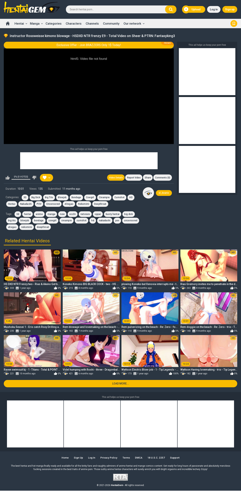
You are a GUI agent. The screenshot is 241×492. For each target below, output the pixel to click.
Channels (92, 23)
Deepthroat (100, 204)
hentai (27, 214)
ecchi (72, 214)
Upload (192, 9)
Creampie (104, 198)
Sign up (229, 9)
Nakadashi (26, 204)
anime (39, 214)
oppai (98, 214)
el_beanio (164, 193)
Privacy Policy (108, 459)
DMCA (140, 459)
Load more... (120, 384)
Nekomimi (83, 204)
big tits (12, 221)
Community (111, 23)
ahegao (12, 227)
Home (8, 23)
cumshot (81, 221)
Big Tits (49, 198)
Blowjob (62, 198)
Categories (54, 23)
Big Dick (35, 198)
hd (92, 221)
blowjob (25, 221)
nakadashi (105, 221)
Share (147, 178)
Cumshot (119, 198)
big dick (128, 214)
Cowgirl (90, 198)
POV (39, 204)
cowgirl (52, 221)
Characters (74, 23)
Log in (214, 9)
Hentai (19, 23)
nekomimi (26, 227)
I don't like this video (34, 178)
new (62, 214)
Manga (35, 23)
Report (132, 178)
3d (17, 214)
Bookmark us (233, 23)
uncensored (130, 221)
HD (131, 198)
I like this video (8, 178)
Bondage (76, 198)
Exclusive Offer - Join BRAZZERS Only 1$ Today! (88, 45)
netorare (85, 214)
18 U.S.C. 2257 (158, 459)
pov (117, 221)
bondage (39, 221)
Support (178, 459)
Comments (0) (162, 178)
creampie (66, 221)
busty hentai (113, 214)
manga (51, 214)
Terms (127, 459)
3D (25, 198)
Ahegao (69, 204)
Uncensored (53, 204)
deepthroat (43, 227)
